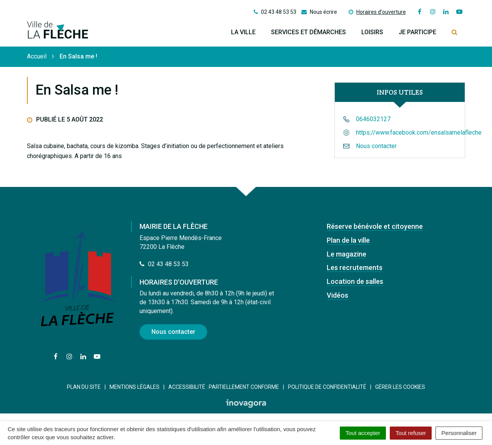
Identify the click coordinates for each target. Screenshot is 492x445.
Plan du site (84, 387)
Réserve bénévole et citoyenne (375, 226)
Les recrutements (354, 267)
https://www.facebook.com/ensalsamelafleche (419, 132)
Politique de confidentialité (327, 387)
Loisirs (372, 32)
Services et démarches (308, 32)
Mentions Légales (135, 387)
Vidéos (337, 295)
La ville (243, 32)
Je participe (417, 32)
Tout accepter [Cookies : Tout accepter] (363, 433)
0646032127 (373, 119)
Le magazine (346, 254)
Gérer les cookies (400, 387)
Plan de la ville (348, 240)
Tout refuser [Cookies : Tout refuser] (411, 433)
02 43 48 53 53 (164, 264)
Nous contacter (376, 146)
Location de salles (355, 281)
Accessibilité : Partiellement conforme (223, 387)
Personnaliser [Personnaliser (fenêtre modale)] (459, 433)
